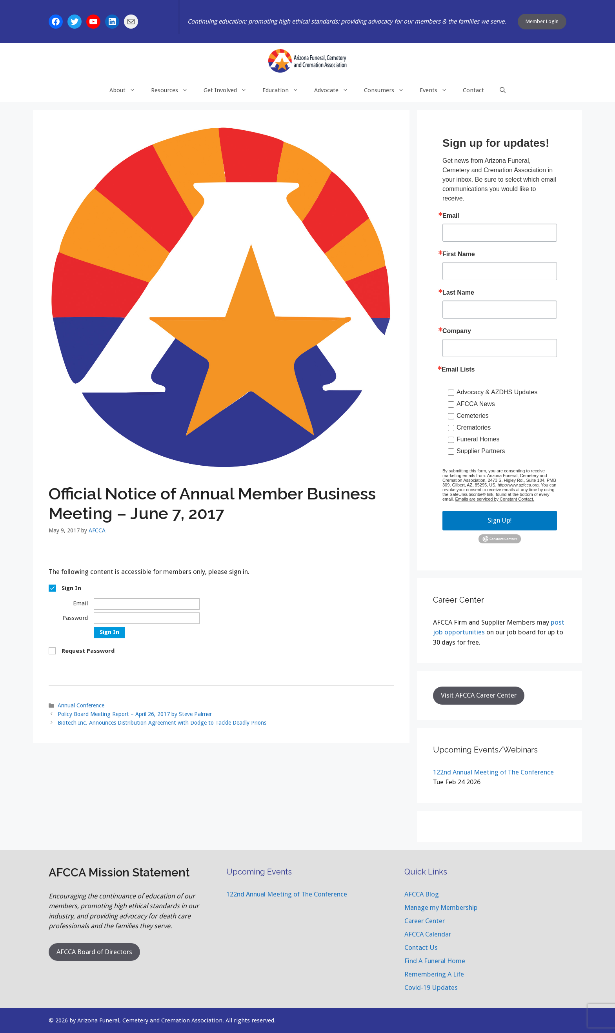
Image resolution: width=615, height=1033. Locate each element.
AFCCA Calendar (427, 934)
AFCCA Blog (421, 894)
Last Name (458, 293)
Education (284, 90)
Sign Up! (499, 520)
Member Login (542, 21)
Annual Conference (81, 705)
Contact (473, 90)
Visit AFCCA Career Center (479, 695)
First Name (458, 254)
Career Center (424, 921)
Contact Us (421, 947)
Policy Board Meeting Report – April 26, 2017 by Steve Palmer (135, 714)
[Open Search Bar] (502, 90)
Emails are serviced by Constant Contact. (494, 499)
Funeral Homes (478, 439)
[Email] (147, 604)
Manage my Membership (441, 907)
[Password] (147, 618)
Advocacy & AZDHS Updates (497, 392)
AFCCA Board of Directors (94, 952)
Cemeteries (473, 415)
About (126, 90)
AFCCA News (476, 404)
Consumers (388, 90)
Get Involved (229, 90)
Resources (173, 90)
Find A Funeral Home (434, 961)
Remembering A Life (434, 974)
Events (437, 90)
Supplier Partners (481, 451)
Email (450, 216)
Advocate (335, 90)
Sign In (109, 632)
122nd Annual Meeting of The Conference (493, 772)
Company (456, 331)
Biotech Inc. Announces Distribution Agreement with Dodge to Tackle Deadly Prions (162, 723)
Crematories (474, 427)
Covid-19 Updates (431, 987)
